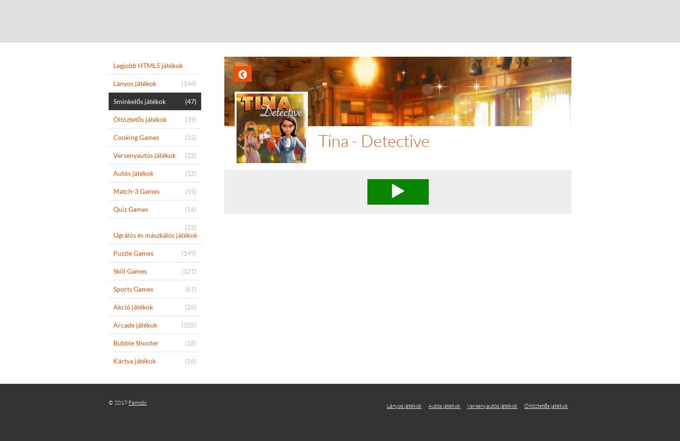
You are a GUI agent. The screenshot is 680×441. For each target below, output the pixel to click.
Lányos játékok (404, 405)
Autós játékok (444, 405)
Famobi (137, 402)
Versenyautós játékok (492, 405)
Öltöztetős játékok (546, 405)
